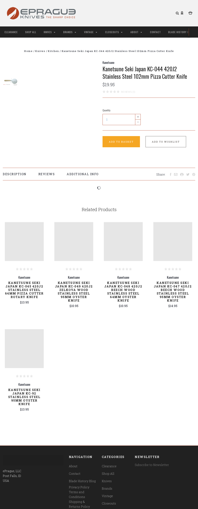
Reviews (46, 174)
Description (14, 174)
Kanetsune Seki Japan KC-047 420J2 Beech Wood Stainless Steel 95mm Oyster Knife (173, 291)
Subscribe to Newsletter (152, 465)
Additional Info (83, 174)
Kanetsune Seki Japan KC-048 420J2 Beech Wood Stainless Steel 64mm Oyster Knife (123, 291)
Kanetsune (108, 62)
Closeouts (113, 32)
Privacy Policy (79, 487)
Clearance (11, 32)
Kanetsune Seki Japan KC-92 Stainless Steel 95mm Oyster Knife (24, 397)
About (136, 32)
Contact (155, 32)
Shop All (30, 32)
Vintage (90, 32)
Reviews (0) (128, 91)
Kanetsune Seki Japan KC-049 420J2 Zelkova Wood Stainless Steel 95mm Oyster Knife (74, 291)
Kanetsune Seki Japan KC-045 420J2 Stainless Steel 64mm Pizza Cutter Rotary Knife (24, 290)
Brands (69, 32)
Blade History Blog (181, 32)
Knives (49, 32)
